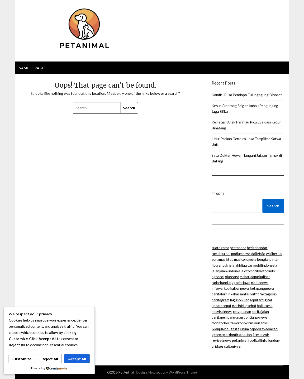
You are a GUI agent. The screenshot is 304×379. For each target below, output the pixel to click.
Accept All (77, 358)
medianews (259, 282)
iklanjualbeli (221, 329)
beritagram (220, 300)
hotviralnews (222, 311)
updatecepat (221, 305)
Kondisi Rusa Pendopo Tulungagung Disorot (247, 95)
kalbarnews (239, 288)
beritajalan (260, 311)
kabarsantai (240, 294)
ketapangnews (261, 288)
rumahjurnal (221, 253)
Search (218, 194)
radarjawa (242, 282)
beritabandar (257, 248)
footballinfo (257, 340)
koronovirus (244, 323)
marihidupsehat (244, 305)
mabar (245, 277)
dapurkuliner (260, 277)
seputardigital (261, 300)
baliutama (264, 305)
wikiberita (274, 253)
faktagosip (268, 294)
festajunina (240, 329)
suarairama (220, 248)
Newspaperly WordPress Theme (172, 372)
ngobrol (218, 277)
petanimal (239, 340)
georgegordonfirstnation (232, 334)
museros (261, 323)
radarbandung (223, 282)
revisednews (221, 340)
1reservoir (260, 334)
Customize (21, 358)
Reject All (50, 358)
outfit (254, 294)
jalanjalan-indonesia (227, 271)
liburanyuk (220, 265)
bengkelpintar (268, 259)
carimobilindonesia (262, 265)
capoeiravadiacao (264, 329)
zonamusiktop (222, 259)
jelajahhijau (238, 265)
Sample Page (31, 68)
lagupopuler (239, 300)
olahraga (232, 277)
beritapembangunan (227, 317)
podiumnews (241, 253)
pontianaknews (255, 317)
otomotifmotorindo (259, 271)
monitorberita (223, 323)
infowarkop (221, 288)
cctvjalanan (242, 311)
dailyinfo (258, 253)
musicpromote (245, 259)
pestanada (238, 248)
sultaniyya (232, 346)
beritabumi (220, 294)
